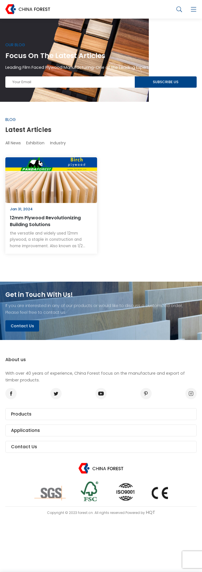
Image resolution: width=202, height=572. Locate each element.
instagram (189, 393)
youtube (99, 393)
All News (13, 143)
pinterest (144, 393)
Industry (58, 143)
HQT (150, 512)
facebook (9, 393)
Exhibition (35, 143)
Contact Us (22, 326)
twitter (54, 393)
